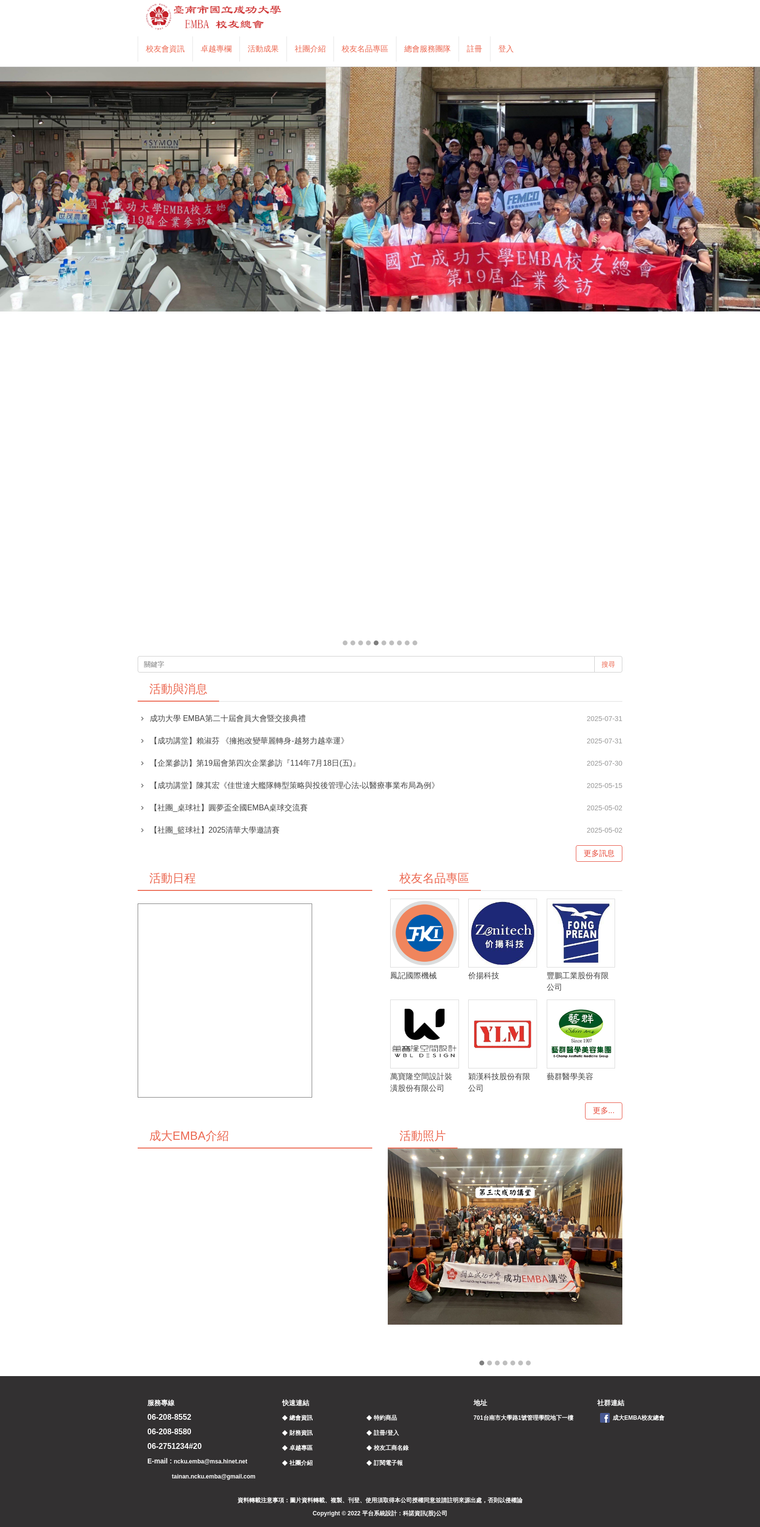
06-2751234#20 (174, 1446)
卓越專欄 (216, 49)
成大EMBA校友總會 (639, 1417)
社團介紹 (310, 49)
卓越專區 (301, 1448)
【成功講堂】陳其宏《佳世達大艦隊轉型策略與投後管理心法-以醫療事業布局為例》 (294, 785)
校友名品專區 (365, 49)
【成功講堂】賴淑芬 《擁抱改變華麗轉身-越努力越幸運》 (249, 741)
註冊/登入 (386, 1432)
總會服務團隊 (427, 49)
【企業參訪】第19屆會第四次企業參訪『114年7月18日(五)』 (255, 763)
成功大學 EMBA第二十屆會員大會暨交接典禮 (228, 718)
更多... (604, 1110)
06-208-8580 (169, 1432)
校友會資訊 (165, 49)
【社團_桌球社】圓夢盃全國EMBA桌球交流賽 (229, 808)
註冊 (474, 49)
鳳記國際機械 (413, 975)
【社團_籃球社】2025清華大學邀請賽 (215, 830)
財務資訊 (301, 1432)
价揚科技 (483, 975)
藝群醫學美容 (570, 1076)
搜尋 (608, 664)
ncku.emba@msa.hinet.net (210, 1461)
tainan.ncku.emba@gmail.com (213, 1476)
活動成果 (263, 49)
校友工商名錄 (391, 1448)
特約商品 (385, 1417)
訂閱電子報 (388, 1463)
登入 (506, 49)
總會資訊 (301, 1417)
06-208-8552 (169, 1417)
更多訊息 (599, 853)
